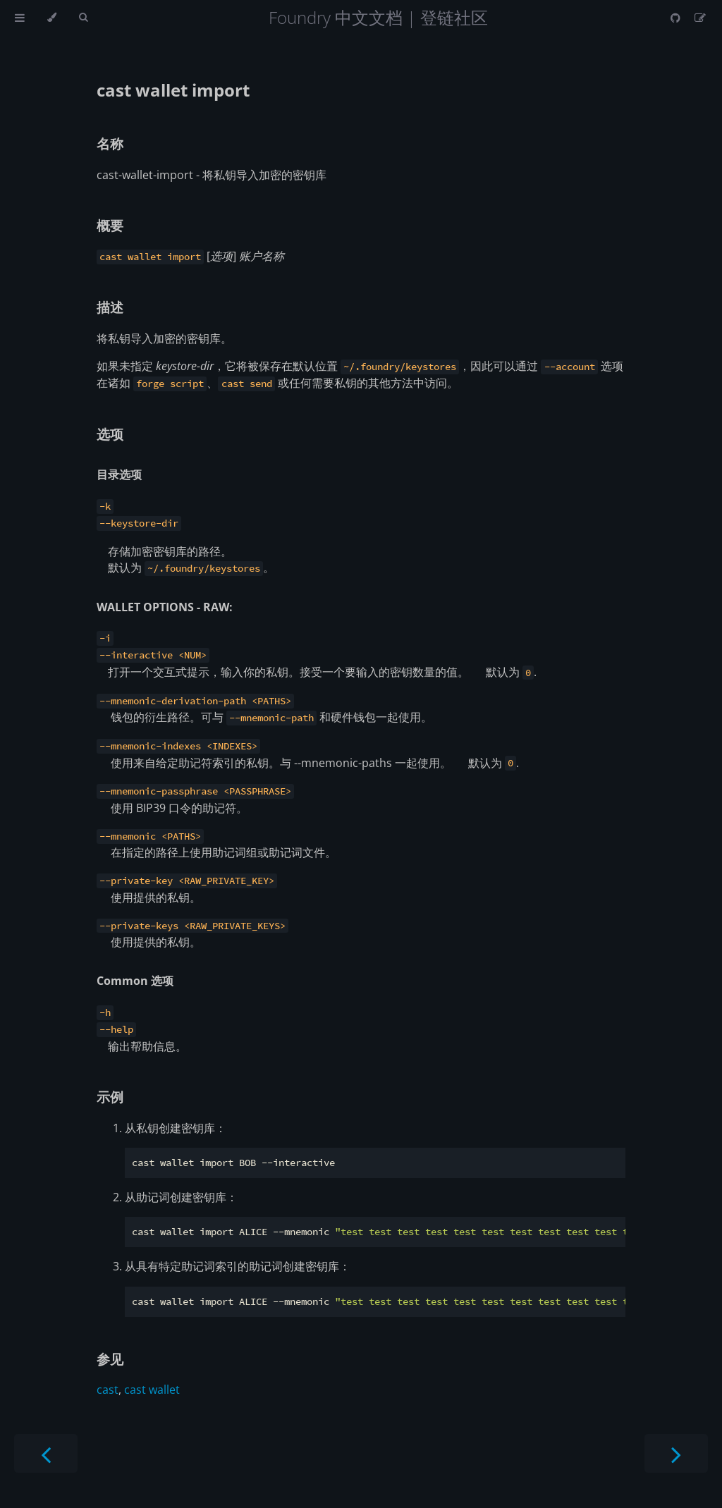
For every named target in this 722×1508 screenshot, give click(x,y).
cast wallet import (173, 90)
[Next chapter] (676, 1453)
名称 (110, 143)
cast (107, 1389)
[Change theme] (52, 17)
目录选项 (119, 474)
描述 (110, 307)
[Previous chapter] (46, 1453)
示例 (110, 1096)
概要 (110, 225)
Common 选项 (135, 980)
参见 (110, 1359)
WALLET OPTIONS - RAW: (165, 607)
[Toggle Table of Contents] (20, 17)
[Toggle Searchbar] (83, 17)
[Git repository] (677, 17)
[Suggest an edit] (700, 17)
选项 (110, 434)
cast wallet (152, 1389)
